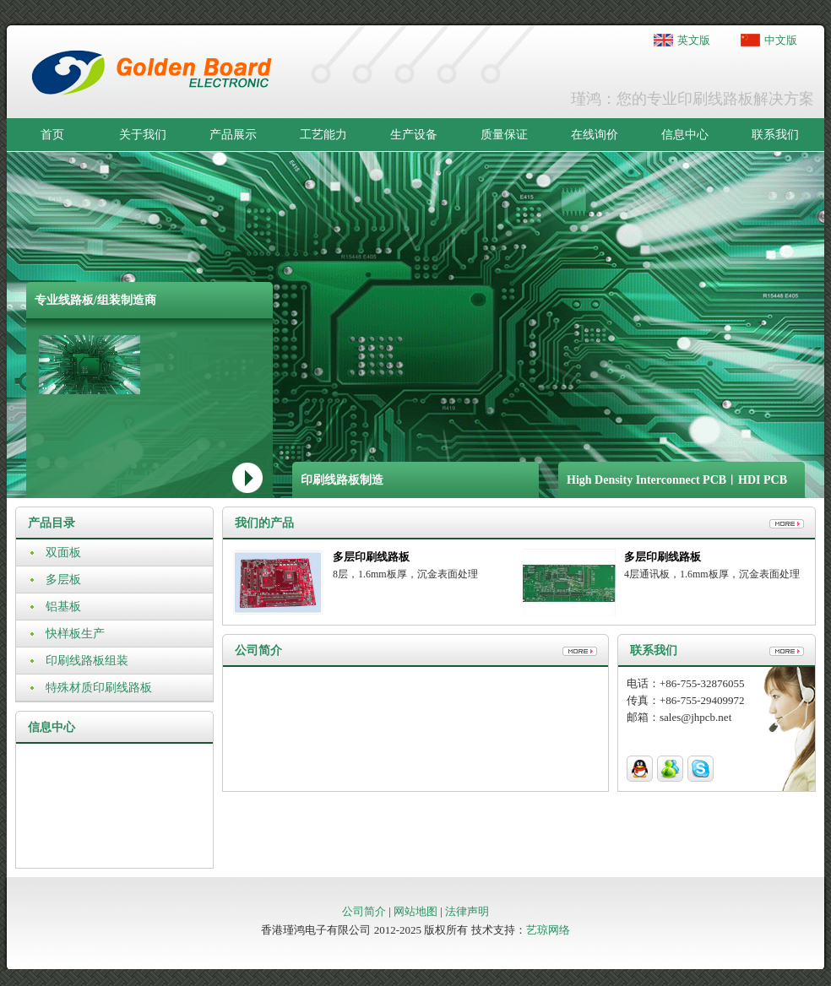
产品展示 (233, 134)
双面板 (63, 552)
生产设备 (413, 134)
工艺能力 (323, 134)
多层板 (63, 579)
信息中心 (685, 134)
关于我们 (142, 134)
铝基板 (63, 606)
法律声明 (467, 911)
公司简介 (364, 911)
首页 (52, 134)
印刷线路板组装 (87, 660)
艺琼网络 (548, 930)
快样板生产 (75, 633)
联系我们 (775, 134)
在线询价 (594, 134)
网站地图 (415, 911)
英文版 (693, 40)
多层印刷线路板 (371, 556)
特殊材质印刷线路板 (99, 687)
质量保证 (504, 134)
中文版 (780, 40)
